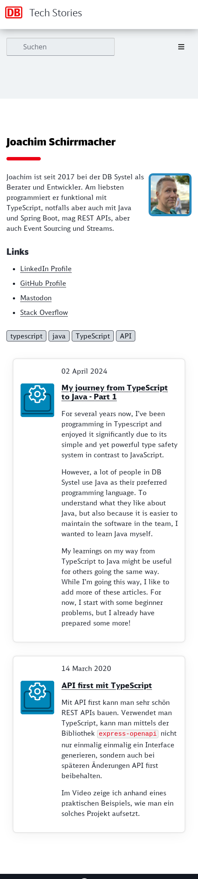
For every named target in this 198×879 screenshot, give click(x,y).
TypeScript (93, 336)
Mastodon (36, 298)
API (125, 336)
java (59, 336)
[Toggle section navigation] (181, 47)
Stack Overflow (44, 312)
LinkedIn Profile (46, 269)
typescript (26, 336)
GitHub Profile (43, 283)
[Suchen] (60, 47)
